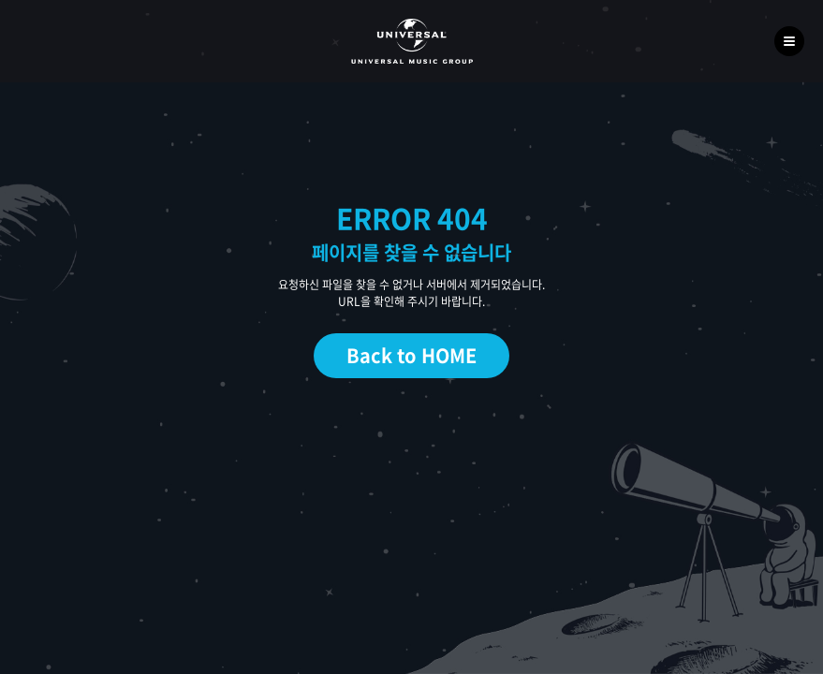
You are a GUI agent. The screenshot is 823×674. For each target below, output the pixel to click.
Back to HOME (411, 355)
